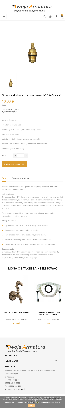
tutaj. (58, 402)
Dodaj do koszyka (14, 164)
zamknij (31, 405)
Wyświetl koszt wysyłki (9, 112)
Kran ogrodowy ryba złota (16, 312)
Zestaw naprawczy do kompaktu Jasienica (49, 313)
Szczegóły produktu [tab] (21, 178)
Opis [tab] (4, 178)
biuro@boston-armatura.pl (15, 389)
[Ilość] (20, 156)
